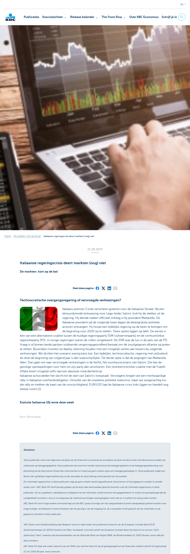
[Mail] (115, 288)
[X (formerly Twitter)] (103, 288)
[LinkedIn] (109, 288)
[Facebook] (97, 288)
